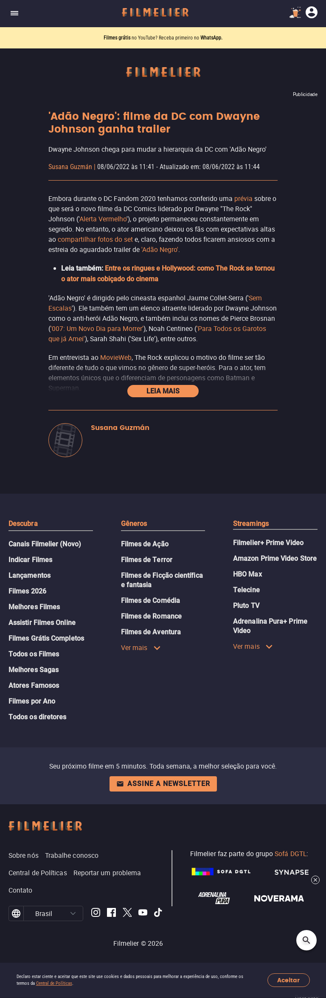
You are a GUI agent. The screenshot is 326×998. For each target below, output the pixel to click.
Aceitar (288, 980)
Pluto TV (246, 606)
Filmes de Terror (146, 560)
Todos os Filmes (33, 654)
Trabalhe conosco (71, 855)
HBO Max (247, 574)
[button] (73, 913)
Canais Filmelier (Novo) (44, 544)
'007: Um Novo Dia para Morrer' (97, 328)
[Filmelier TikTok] (158, 913)
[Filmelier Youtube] (142, 913)
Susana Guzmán (70, 167)
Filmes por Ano (31, 701)
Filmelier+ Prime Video (268, 543)
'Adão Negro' (159, 249)
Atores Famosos (33, 685)
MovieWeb (116, 357)
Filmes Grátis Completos (46, 638)
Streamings (251, 524)
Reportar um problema (107, 872)
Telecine (246, 590)
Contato (20, 890)
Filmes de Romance (151, 616)
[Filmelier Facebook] (111, 913)
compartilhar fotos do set (95, 239)
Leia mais (163, 391)
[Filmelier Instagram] (95, 913)
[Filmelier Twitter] (127, 913)
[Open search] (306, 940)
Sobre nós (23, 855)
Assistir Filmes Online (42, 623)
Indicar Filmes (30, 560)
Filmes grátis (118, 38)
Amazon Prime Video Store (275, 558)
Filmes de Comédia (150, 601)
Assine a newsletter (163, 784)
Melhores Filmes (34, 607)
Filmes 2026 (27, 591)
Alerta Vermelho (102, 218)
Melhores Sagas (33, 670)
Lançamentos (29, 575)
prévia (243, 198)
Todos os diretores (37, 717)
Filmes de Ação (145, 544)
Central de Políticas (54, 983)
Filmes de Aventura (151, 632)
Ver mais (141, 647)
